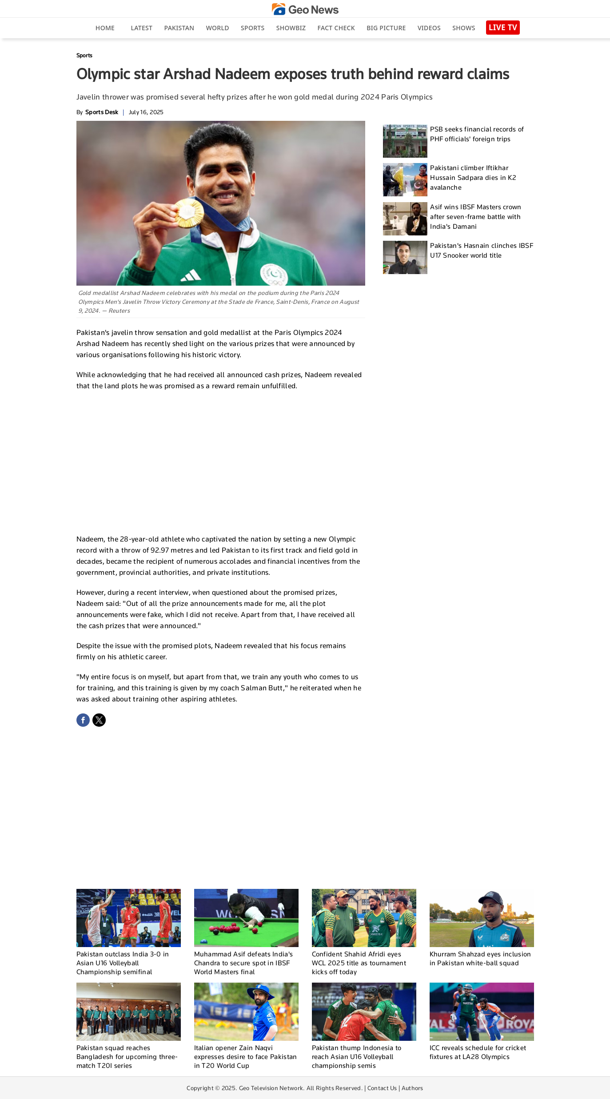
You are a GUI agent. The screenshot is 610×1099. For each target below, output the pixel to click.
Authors (412, 1087)
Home (105, 28)
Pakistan (179, 28)
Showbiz (291, 28)
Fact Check (336, 28)
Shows (463, 28)
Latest (141, 28)
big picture (386, 28)
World (217, 28)
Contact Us (382, 1087)
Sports (252, 28)
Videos (429, 28)
